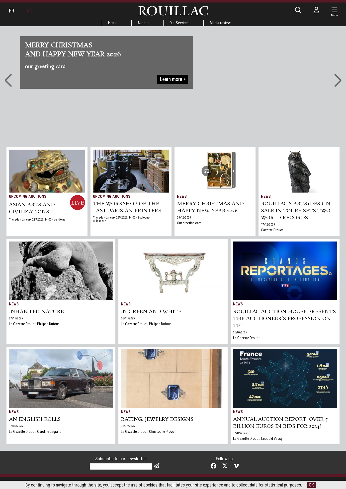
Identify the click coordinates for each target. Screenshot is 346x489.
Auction (143, 22)
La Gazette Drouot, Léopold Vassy (257, 438)
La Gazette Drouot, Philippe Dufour (34, 324)
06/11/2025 (128, 318)
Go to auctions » (169, 73)
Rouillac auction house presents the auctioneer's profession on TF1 (284, 318)
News (182, 196)
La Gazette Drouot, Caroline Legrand (35, 431)
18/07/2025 (128, 426)
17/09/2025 (16, 426)
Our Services (179, 22)
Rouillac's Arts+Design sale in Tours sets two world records (295, 210)
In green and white (151, 311)
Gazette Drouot (272, 230)
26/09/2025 (240, 332)
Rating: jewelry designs (157, 419)
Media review (220, 22)
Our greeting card (189, 223)
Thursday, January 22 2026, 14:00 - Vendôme (37, 219)
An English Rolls (35, 419)
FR (11, 11)
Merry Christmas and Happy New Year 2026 (210, 207)
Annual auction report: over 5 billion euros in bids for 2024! (280, 423)
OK (311, 485)
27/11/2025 (16, 318)
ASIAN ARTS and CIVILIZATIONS (32, 208)
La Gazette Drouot (246, 338)
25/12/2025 (184, 217)
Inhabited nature (36, 311)
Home (112, 22)
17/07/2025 (240, 433)
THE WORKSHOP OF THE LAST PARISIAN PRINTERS (127, 207)
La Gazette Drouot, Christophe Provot (148, 431)
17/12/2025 (268, 224)
